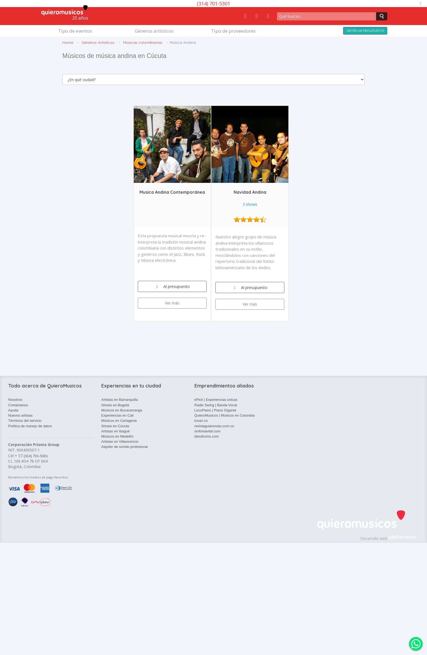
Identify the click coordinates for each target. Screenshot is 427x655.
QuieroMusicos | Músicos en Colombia (224, 415)
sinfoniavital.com (207, 431)
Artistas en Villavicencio (119, 441)
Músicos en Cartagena (119, 421)
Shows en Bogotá (115, 405)
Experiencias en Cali (117, 415)
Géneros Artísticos (98, 42)
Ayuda (13, 410)
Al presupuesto (172, 286)
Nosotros (15, 400)
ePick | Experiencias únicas (215, 400)
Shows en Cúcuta (115, 426)
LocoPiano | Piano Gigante (215, 410)
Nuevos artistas (20, 415)
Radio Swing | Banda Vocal (215, 405)
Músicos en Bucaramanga (121, 410)
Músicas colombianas (142, 42)
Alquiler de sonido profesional (124, 447)
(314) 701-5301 (213, 3)
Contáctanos (18, 405)
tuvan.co (201, 421)
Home (67, 42)
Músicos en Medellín (117, 436)
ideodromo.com (206, 436)
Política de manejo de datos (30, 426)
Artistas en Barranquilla (119, 400)
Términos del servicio (25, 421)
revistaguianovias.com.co (214, 426)
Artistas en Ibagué (115, 431)
